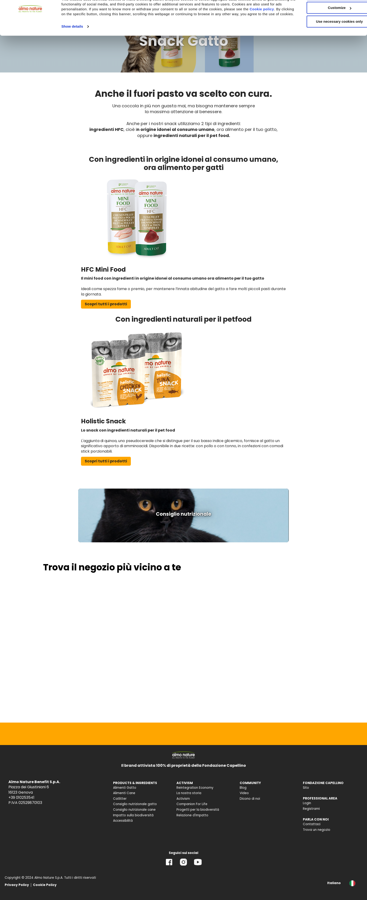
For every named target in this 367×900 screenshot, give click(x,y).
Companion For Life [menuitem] (191, 804)
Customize (328, 25)
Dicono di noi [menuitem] (250, 798)
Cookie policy (80, 31)
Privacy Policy (17, 885)
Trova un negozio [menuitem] (316, 830)
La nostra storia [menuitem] (188, 793)
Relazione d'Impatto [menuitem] (192, 815)
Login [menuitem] (307, 803)
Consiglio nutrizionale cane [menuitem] (134, 809)
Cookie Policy (45, 885)
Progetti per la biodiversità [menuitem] (197, 809)
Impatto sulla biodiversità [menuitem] (133, 815)
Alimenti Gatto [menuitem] (124, 787)
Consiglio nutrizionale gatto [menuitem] (135, 804)
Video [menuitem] (244, 793)
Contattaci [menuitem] (311, 824)
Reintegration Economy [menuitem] (194, 787)
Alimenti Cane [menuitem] (124, 793)
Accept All (328, 12)
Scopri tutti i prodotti (106, 304)
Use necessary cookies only (328, 39)
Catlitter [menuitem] (120, 798)
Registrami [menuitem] (311, 808)
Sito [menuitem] (306, 787)
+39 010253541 (21, 797)
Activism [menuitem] (183, 798)
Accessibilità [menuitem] (123, 820)
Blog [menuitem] (243, 787)
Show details (72, 49)
